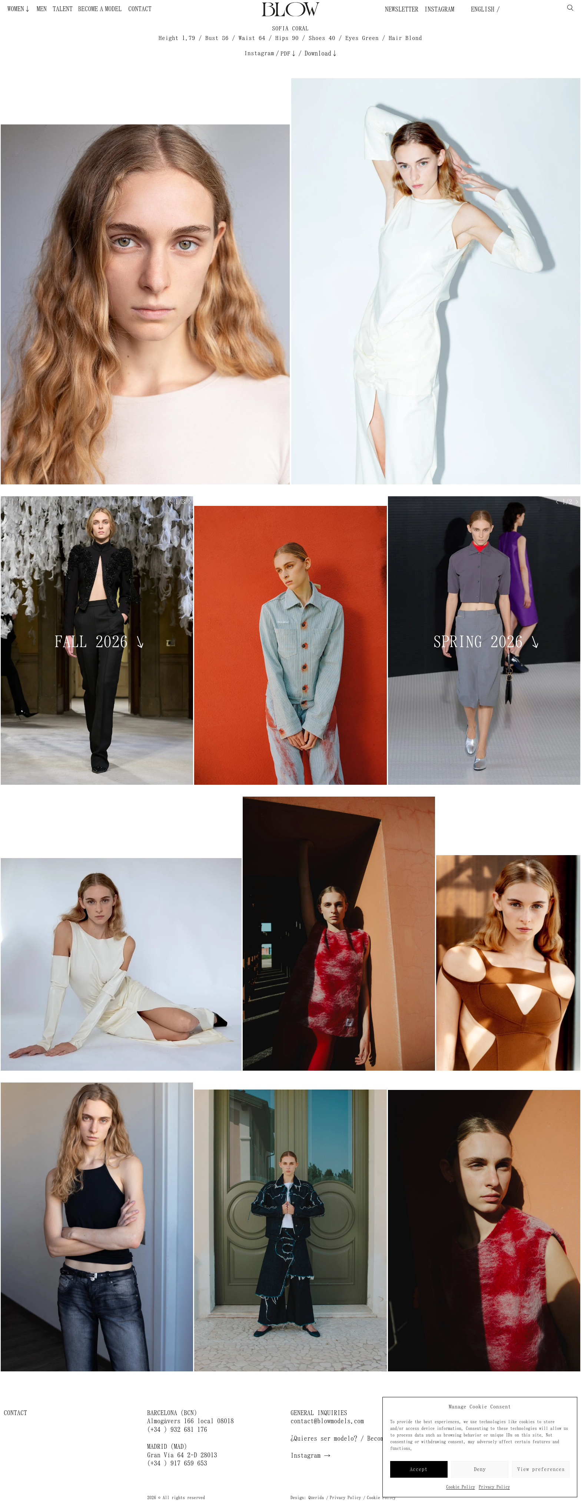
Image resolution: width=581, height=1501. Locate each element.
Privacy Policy (494, 1487)
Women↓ (19, 9)
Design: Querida (307, 1497)
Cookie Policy (460, 1487)
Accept (419, 1469)
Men (42, 9)
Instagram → (310, 1455)
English (481, 9)
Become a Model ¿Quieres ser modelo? (116, 9)
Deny (480, 1469)
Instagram (439, 9)
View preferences (541, 1469)
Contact (140, 9)
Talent (63, 9)
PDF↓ (288, 53)
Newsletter (401, 9)
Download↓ (321, 53)
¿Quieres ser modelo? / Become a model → (357, 1438)
